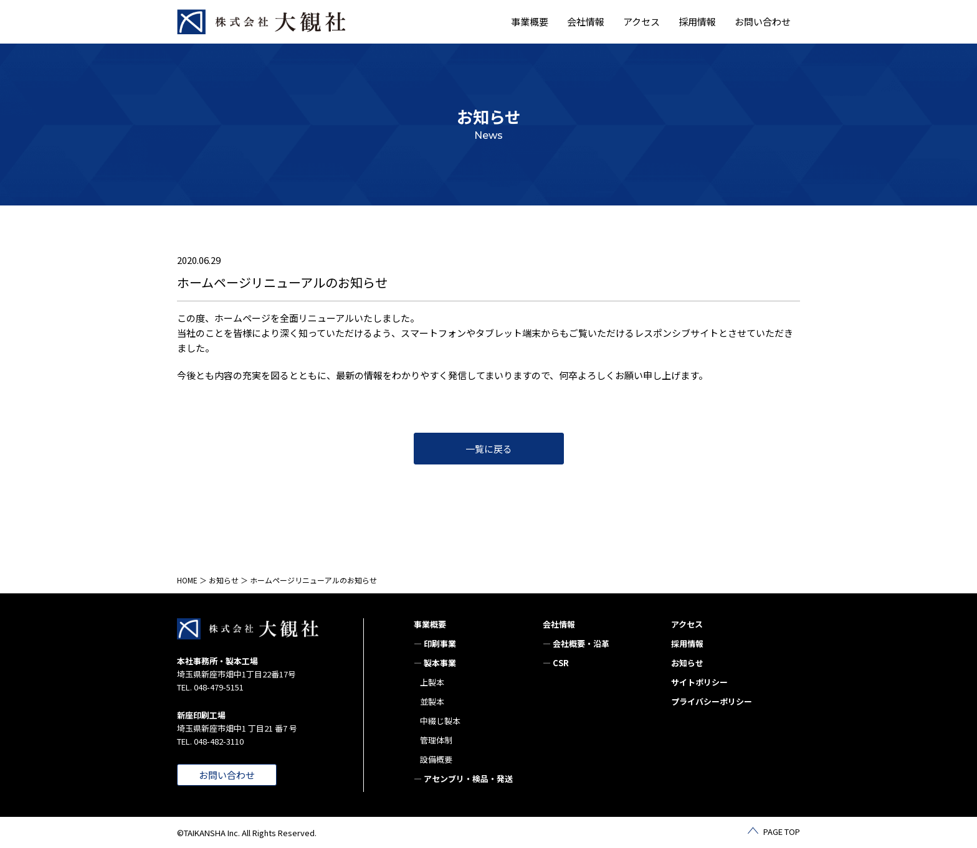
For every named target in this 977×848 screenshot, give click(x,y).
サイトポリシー (699, 682)
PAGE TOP (781, 831)
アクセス (641, 21)
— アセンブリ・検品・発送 (463, 779)
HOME (187, 580)
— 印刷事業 (435, 643)
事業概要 (430, 624)
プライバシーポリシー (711, 701)
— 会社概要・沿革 (576, 643)
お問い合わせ (763, 21)
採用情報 (697, 21)
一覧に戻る (488, 448)
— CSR (556, 663)
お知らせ (224, 580)
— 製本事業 (435, 663)
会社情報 (559, 624)
